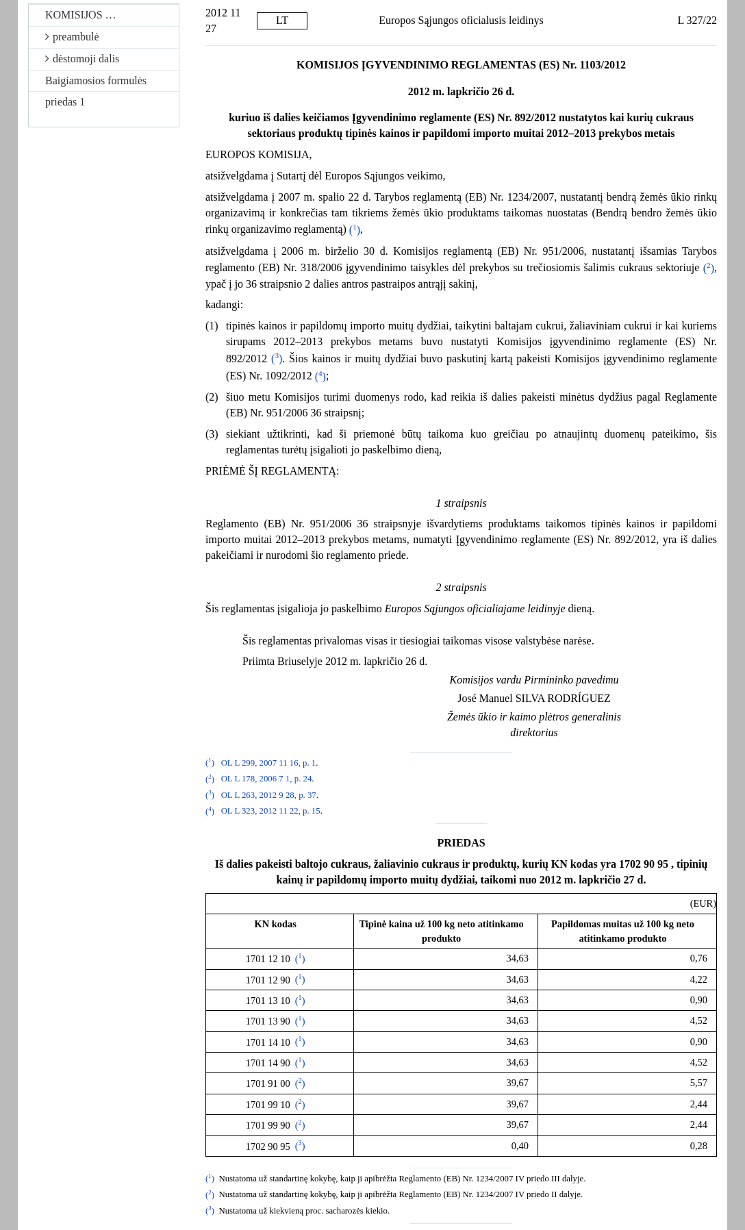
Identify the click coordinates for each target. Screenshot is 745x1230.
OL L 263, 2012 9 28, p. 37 (268, 795)
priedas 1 (65, 102)
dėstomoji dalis (82, 58)
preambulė (72, 36)
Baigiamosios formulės (96, 80)
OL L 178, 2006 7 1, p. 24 (266, 779)
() (354, 230)
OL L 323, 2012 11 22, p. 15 (270, 811)
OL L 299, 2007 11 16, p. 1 (268, 763)
